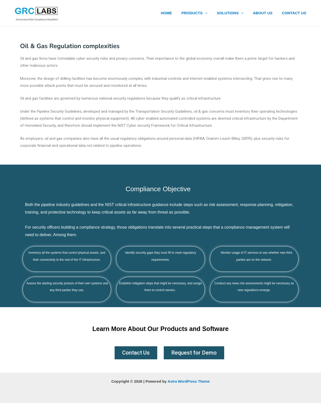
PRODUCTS (201, 13)
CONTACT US (295, 13)
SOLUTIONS (234, 13)
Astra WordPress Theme (188, 381)
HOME (175, 13)
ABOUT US (265, 13)
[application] (211, 13)
